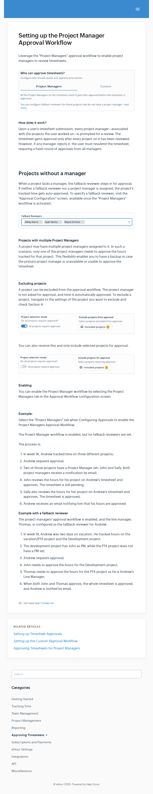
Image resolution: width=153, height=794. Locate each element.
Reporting (18, 728)
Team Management (25, 713)
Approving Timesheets (30, 735)
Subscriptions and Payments (31, 742)
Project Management (26, 720)
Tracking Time (21, 706)
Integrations (20, 756)
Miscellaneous (22, 771)
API (14, 764)
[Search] (76, 674)
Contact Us (47, 603)
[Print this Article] (137, 32)
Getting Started (22, 699)
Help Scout (93, 784)
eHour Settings (22, 749)
